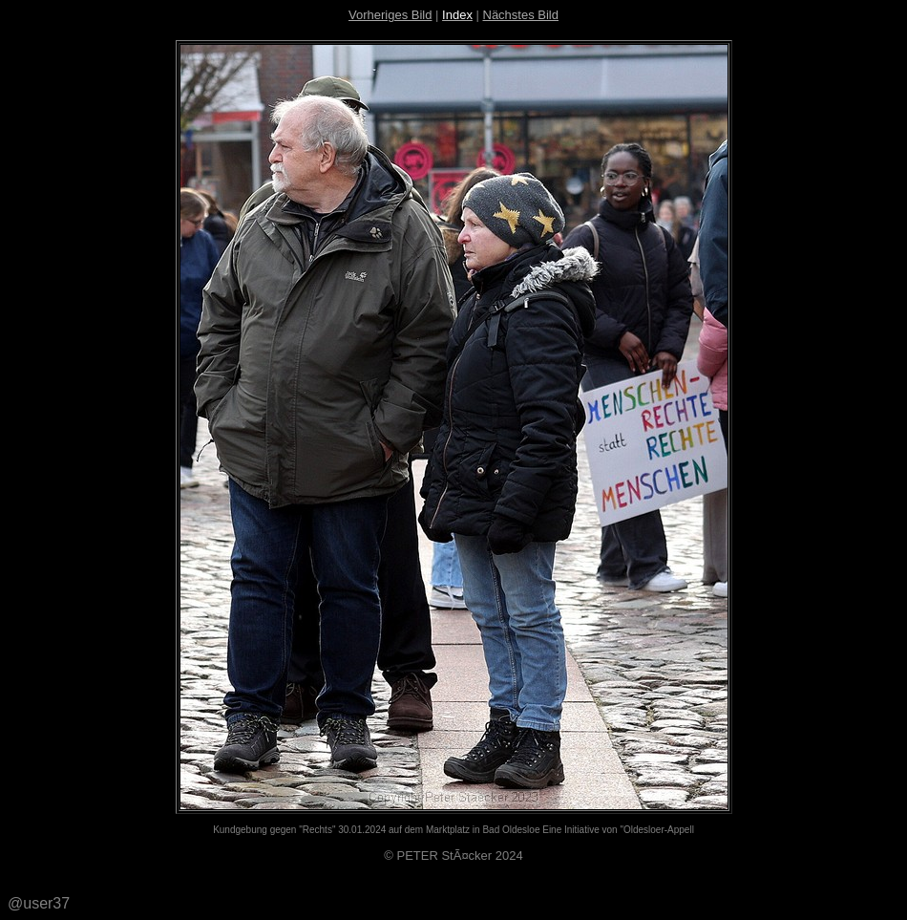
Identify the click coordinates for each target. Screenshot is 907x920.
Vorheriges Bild (390, 15)
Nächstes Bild (521, 15)
